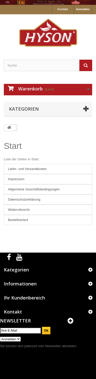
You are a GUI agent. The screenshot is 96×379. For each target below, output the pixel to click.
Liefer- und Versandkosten (27, 169)
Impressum (16, 179)
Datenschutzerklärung (24, 199)
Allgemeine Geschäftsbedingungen (34, 189)
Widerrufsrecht (19, 210)
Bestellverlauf (18, 220)
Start (13, 146)
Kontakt (63, 9)
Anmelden (83, 9)
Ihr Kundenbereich (24, 298)
